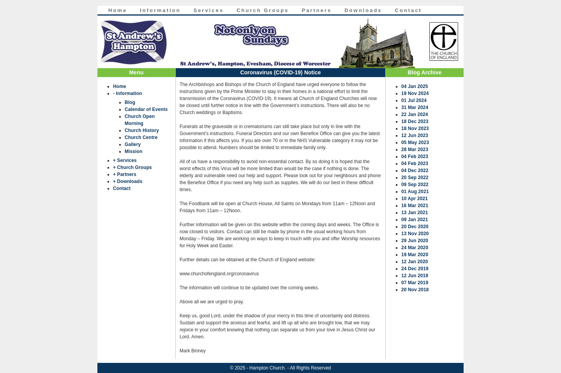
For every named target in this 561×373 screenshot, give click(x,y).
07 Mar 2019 (414, 282)
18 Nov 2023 (415, 128)
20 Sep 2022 (415, 177)
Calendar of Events (146, 109)
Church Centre (141, 137)
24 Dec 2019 (415, 268)
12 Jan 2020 (414, 261)
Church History (142, 130)
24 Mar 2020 (414, 247)
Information (160, 10)
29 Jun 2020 (414, 240)
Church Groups (262, 10)
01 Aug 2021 (415, 191)
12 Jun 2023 (414, 135)
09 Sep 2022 (415, 184)
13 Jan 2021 (414, 212)
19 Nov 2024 (415, 93)
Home (117, 10)
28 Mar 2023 (414, 149)
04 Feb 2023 (414, 156)
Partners (317, 10)
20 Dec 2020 (415, 226)
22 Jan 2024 (414, 114)
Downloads (363, 10)
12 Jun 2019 (414, 275)
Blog (130, 102)
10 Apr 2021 (414, 198)
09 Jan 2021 (414, 219)
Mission (133, 151)
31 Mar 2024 (414, 107)
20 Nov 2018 (415, 289)
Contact (408, 10)
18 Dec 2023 (415, 121)
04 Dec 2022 (415, 170)
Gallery (133, 144)
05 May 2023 (415, 142)
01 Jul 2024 (414, 100)
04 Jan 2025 (414, 86)
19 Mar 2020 (414, 254)
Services (209, 10)
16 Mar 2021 (414, 205)
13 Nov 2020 (415, 233)
